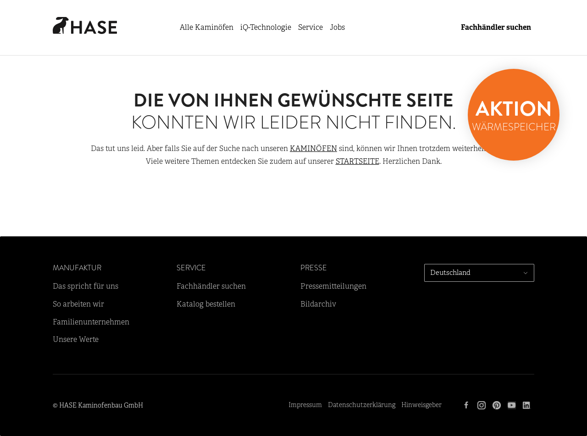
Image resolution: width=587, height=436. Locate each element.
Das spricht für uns (85, 286)
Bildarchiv (318, 304)
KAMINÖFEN (313, 148)
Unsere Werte (76, 339)
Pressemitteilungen (333, 286)
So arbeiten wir (78, 304)
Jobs (337, 27)
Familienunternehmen (91, 322)
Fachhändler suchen (496, 27)
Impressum (305, 405)
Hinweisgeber (421, 405)
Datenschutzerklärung (361, 405)
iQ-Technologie (265, 27)
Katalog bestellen (206, 304)
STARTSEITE (357, 161)
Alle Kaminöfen (206, 27)
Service (310, 27)
